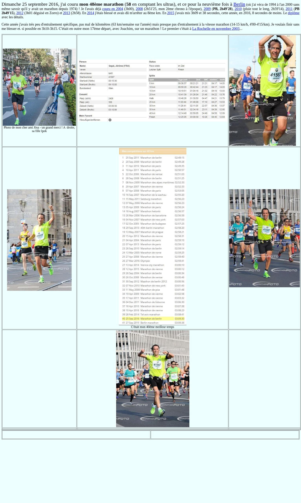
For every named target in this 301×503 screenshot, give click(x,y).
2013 (66, 13)
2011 (289, 9)
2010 (238, 9)
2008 (139, 9)
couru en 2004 (112, 9)
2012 (19, 13)
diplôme (293, 13)
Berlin (239, 4)
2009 (207, 9)
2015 (170, 13)
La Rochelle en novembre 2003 (216, 29)
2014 (90, 13)
